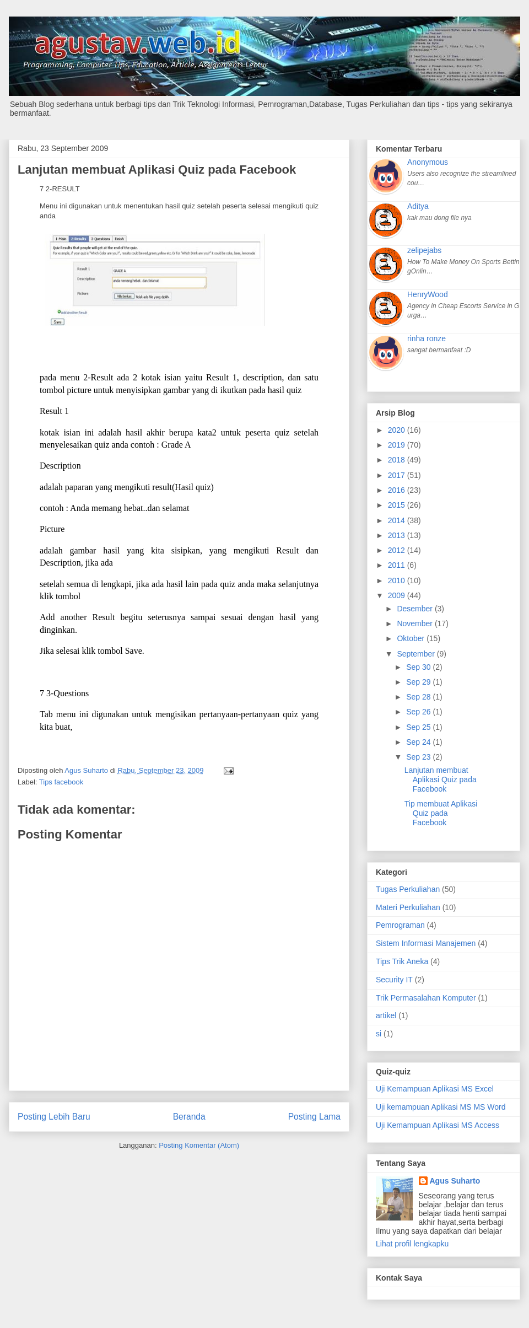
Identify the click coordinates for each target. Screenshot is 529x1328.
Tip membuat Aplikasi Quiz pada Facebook (441, 813)
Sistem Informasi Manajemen (426, 943)
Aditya (418, 206)
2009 (397, 595)
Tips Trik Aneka (402, 961)
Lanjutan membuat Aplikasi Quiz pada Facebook (440, 779)
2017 (397, 475)
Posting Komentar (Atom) (199, 1145)
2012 (397, 550)
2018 (397, 459)
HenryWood (427, 294)
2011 (397, 565)
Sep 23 (419, 756)
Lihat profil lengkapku (412, 1243)
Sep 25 (419, 727)
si (378, 1033)
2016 (397, 490)
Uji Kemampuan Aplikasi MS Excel (435, 1088)
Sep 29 (419, 682)
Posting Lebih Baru (54, 1116)
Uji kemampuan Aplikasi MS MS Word (440, 1107)
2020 (397, 430)
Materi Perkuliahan (408, 907)
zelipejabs (424, 250)
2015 (397, 505)
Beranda (189, 1116)
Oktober (412, 638)
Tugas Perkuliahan (408, 889)
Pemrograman (400, 925)
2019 (397, 444)
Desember (415, 608)
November (415, 623)
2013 (397, 535)
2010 (397, 580)
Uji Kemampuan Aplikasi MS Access (437, 1125)
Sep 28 (419, 696)
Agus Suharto (455, 1180)
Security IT (394, 979)
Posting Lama (314, 1116)
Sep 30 (419, 667)
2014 (397, 520)
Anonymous (427, 162)
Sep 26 (419, 711)
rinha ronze (426, 338)
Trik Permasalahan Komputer (426, 997)
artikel (386, 1015)
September (416, 653)
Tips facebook (61, 782)
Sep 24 (419, 742)
